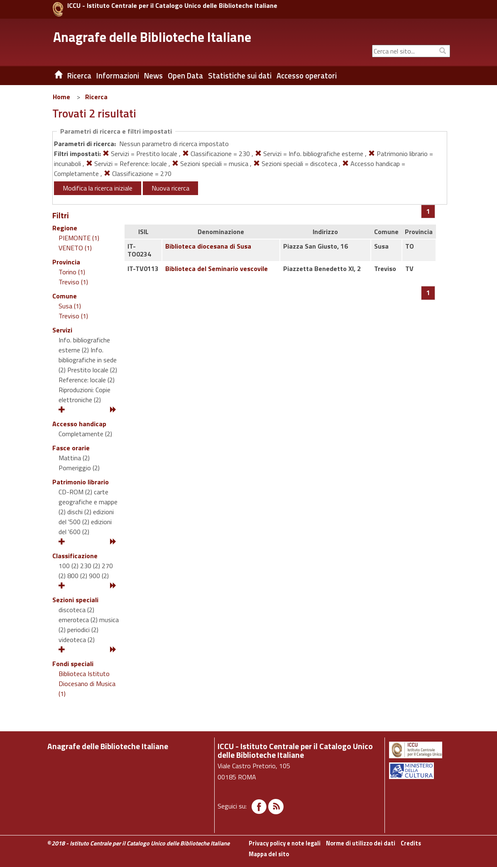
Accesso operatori (307, 75)
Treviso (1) (73, 282)
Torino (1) (72, 272)
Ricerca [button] (79, 75)
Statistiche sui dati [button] (240, 75)
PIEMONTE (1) (79, 238)
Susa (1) (70, 306)
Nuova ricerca (170, 188)
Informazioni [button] (117, 75)
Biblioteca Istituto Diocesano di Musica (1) (87, 683)
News (153, 75)
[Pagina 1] (428, 211)
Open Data (185, 75)
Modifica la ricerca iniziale (97, 188)
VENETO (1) (75, 248)
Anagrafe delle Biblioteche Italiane (152, 37)
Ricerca (96, 97)
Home (61, 97)
